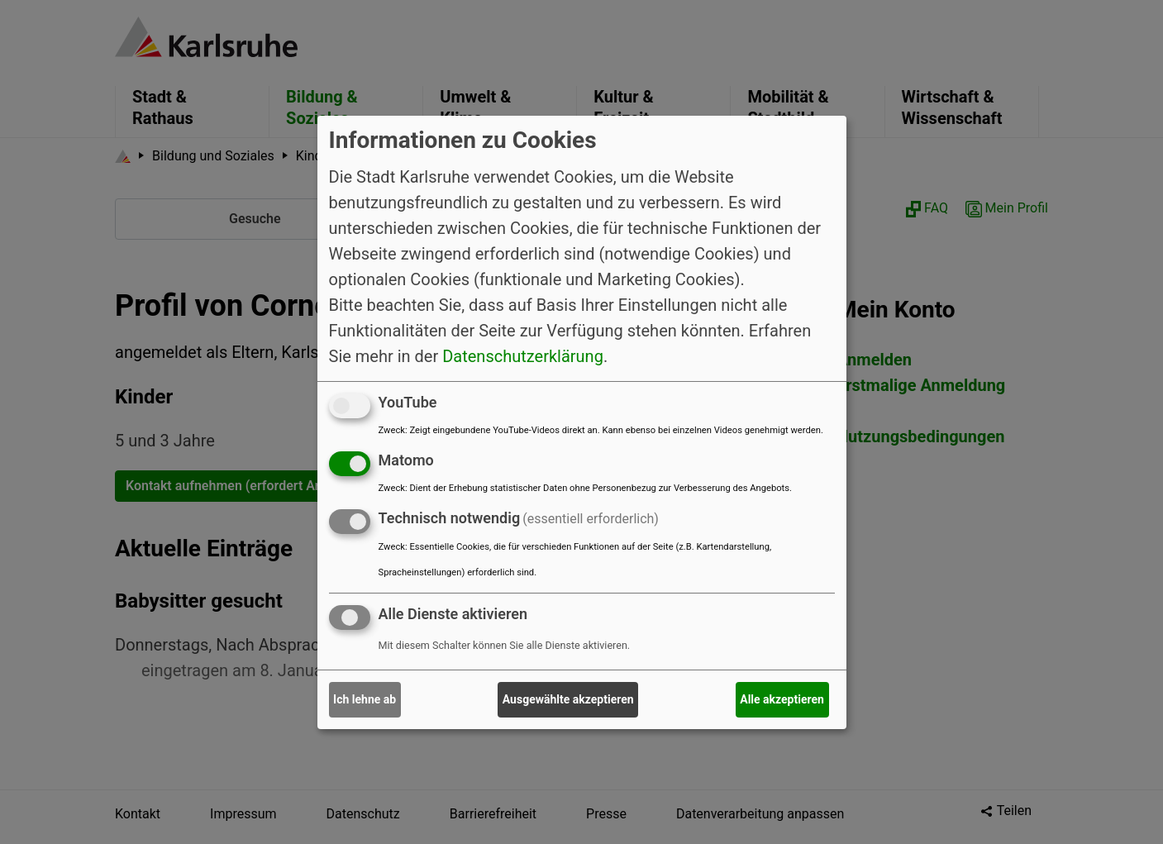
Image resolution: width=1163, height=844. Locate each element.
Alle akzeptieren (782, 699)
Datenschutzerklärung (522, 356)
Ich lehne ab (364, 699)
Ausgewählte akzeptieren (568, 699)
